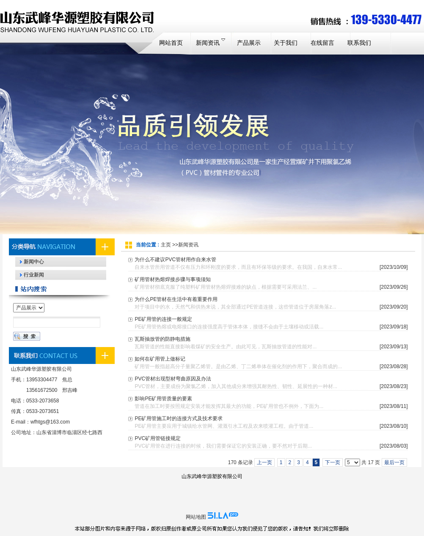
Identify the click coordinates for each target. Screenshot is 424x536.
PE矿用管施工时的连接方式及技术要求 (179, 418)
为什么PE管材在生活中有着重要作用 (176, 299)
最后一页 (394, 462)
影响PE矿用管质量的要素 (163, 399)
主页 (166, 245)
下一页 (332, 462)
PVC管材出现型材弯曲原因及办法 (173, 379)
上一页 (264, 462)
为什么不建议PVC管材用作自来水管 (175, 260)
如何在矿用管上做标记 (160, 359)
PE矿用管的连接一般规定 (163, 319)
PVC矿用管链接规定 (158, 438)
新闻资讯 (188, 245)
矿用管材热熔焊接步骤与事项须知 (173, 279)
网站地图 (196, 517)
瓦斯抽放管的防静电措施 (162, 339)
